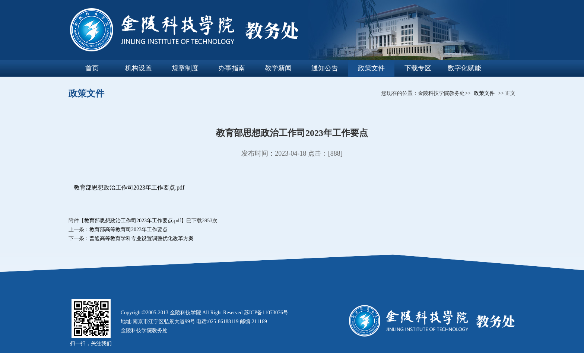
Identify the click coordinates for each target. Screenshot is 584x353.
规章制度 (185, 68)
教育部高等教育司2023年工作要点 (128, 229)
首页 (92, 68)
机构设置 (138, 68)
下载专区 (417, 68)
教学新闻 (278, 68)
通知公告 (324, 68)
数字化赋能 (464, 68)
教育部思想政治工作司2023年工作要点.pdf (129, 187)
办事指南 (231, 68)
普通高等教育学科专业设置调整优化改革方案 (141, 238)
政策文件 (371, 68)
